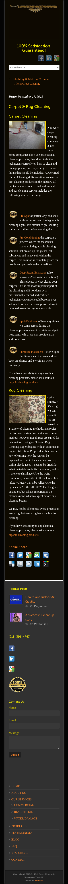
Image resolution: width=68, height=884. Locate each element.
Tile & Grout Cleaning (27, 83)
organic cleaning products (24, 382)
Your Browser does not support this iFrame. (34, 22)
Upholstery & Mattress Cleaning (30, 79)
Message (14, 732)
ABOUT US (18, 792)
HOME (15, 786)
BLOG (15, 839)
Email (12, 720)
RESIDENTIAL (23, 811)
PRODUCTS (19, 826)
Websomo (38, 880)
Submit (15, 754)
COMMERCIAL (24, 805)
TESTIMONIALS (21, 832)
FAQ (14, 846)
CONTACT (18, 859)
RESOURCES (19, 852)
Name (12, 707)
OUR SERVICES (21, 799)
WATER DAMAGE (25, 818)
